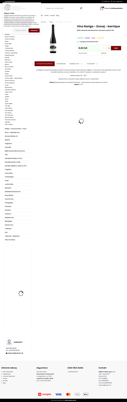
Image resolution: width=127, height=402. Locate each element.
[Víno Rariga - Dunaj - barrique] (53, 39)
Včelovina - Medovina (12, 236)
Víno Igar (7, 106)
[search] (81, 8)
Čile (6, 155)
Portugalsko (9, 203)
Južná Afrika (9, 184)
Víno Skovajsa (9, 115)
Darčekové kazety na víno (13, 158)
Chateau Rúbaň (9, 50)
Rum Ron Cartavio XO (110, 127)
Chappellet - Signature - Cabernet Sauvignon (88, 128)
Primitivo (8, 210)
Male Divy (7, 60)
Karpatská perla (9, 55)
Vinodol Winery (9, 117)
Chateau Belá (9, 48)
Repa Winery (8, 87)
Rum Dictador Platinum (23, 256)
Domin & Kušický (9, 39)
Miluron (7, 64)
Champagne (9, 177)
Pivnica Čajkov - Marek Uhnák (13, 78)
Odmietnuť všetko (20, 30)
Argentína (8, 143)
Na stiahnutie (61, 64)
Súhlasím (34, 30)
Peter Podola (8, 76)
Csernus (7, 34)
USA (6, 232)
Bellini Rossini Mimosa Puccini (15, 151)
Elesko (6, 41)
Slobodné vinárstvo (10, 90)
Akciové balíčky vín (11, 136)
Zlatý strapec (9, 124)
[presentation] (35, 118)
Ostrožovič (8, 69)
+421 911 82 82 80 (9, 1)
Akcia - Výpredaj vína (12, 132)
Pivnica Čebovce (10, 80)
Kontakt (52, 15)
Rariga (7, 85)
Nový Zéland (9, 195)
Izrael (6, 180)
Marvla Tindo (8, 62)
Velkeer (7, 97)
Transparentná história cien (87, 42)
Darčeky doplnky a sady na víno (15, 166)
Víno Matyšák (9, 110)
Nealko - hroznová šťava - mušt (15, 129)
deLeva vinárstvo (10, 37)
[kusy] (102, 48)
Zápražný (7, 122)
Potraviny (8, 206)
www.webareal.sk (70, 400)
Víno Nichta (8, 113)
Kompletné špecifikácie (45, 64)
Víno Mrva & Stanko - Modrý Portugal (43, 127)
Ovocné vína (9, 199)
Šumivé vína (9, 225)
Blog (57, 15)
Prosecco (8, 214)
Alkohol (7, 140)
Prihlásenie (106, 1)
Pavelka (7, 71)
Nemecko (8, 188)
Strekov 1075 (8, 92)
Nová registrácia (118, 1)
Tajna (6, 94)
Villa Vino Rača (10, 240)
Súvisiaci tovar (76, 64)
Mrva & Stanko (9, 67)
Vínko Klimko (8, 108)
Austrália (8, 147)
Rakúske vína (9, 217)
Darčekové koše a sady (12, 162)
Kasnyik (7, 57)
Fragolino (8, 169)
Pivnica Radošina (10, 83)
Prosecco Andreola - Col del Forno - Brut (23, 290)
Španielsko (8, 221)
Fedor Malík (8, 44)
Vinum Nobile (8, 103)
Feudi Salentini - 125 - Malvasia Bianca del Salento (22, 314)
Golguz (7, 46)
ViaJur (6, 99)
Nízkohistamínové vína (12, 192)
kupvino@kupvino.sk (15, 353)
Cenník (46, 15)
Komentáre (92, 64)
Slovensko (43, 22)
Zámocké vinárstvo (10, 120)
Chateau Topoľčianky (11, 53)
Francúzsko (9, 173)
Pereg (6, 74)
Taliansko (8, 229)
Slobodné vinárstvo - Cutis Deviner (67, 129)
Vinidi (6, 101)
